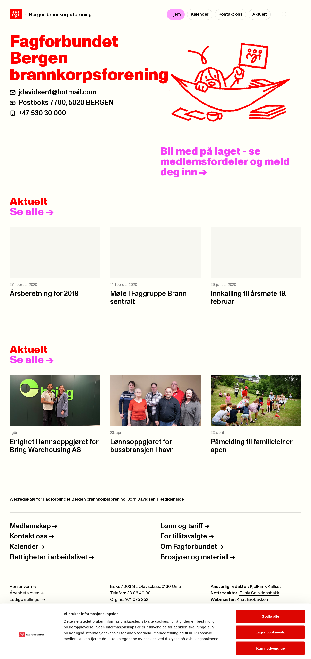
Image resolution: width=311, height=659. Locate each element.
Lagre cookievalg (270, 611)
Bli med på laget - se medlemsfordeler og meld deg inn (225, 162)
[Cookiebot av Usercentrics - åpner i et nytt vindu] (31, 649)
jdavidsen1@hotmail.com (57, 92)
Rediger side (171, 499)
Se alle (32, 212)
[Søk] (284, 14)
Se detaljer (261, 649)
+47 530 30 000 (42, 113)
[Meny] (296, 14)
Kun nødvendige (270, 627)
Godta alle (270, 595)
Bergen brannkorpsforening (48, 14)
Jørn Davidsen (142, 499)
